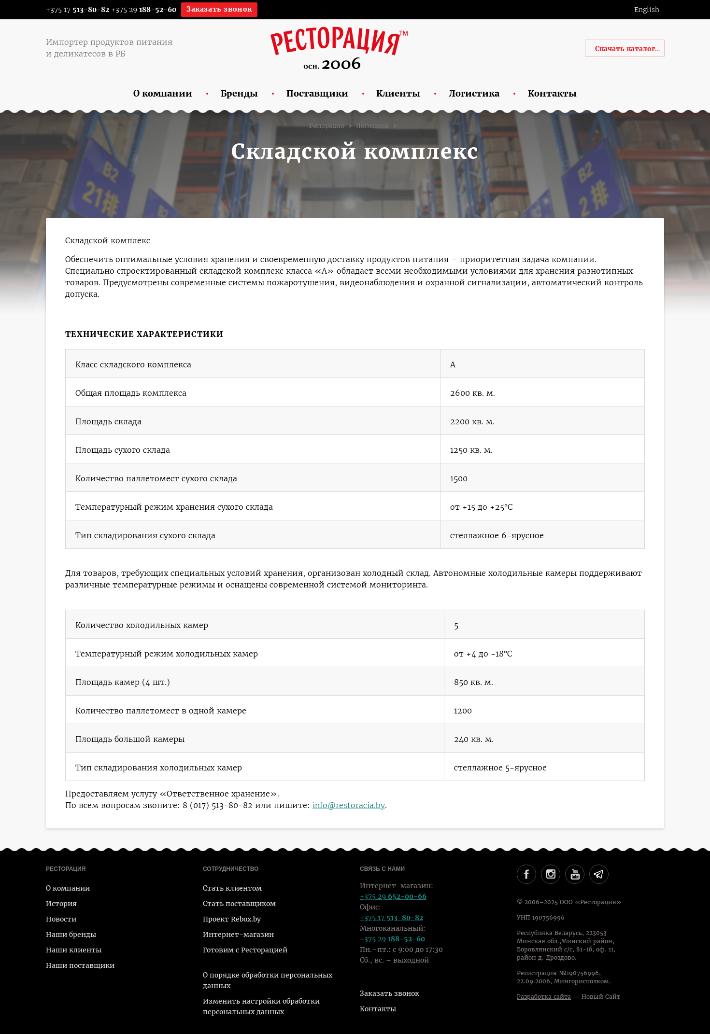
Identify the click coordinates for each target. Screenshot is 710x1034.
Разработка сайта (544, 997)
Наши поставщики (80, 965)
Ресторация (326, 126)
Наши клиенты (73, 950)
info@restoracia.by (348, 805)
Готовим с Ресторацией (245, 950)
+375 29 (143, 9)
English (646, 9)
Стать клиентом (232, 888)
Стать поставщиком (239, 903)
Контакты (378, 1009)
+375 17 (71, 9)
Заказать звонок (219, 9)
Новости (61, 919)
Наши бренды (71, 934)
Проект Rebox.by (232, 919)
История (61, 903)
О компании (68, 888)
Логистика (372, 126)
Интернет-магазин (238, 934)
